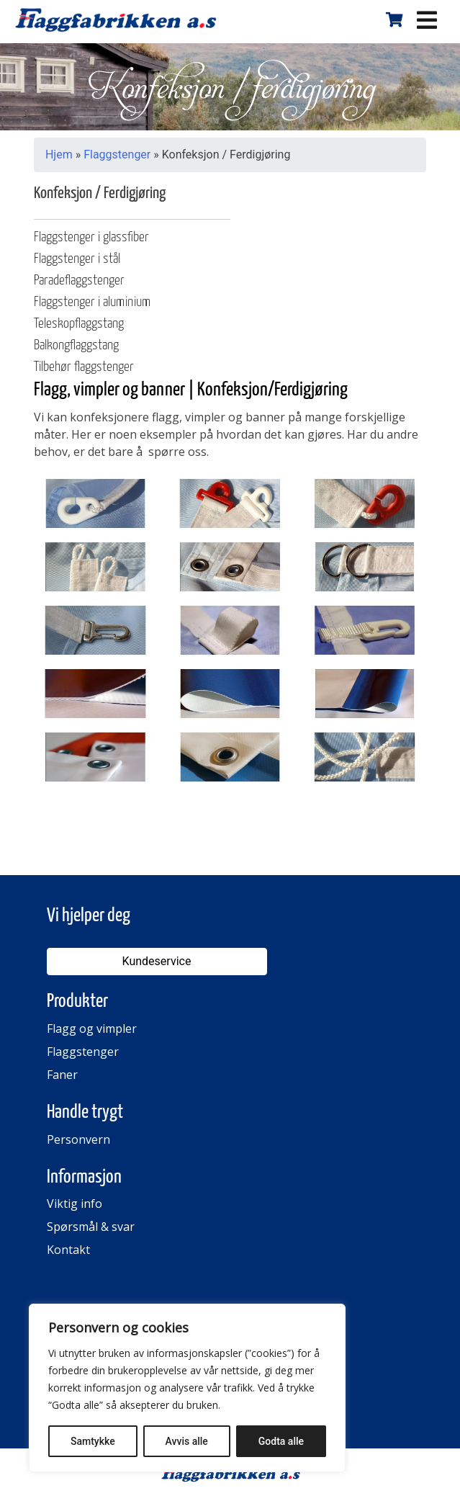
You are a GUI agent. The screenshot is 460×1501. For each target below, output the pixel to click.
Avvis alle (187, 1441)
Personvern (78, 1139)
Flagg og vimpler (92, 1028)
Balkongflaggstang (76, 345)
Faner (62, 1075)
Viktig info (74, 1203)
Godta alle (281, 1441)
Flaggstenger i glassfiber (91, 237)
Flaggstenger (117, 154)
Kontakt (68, 1250)
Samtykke (93, 1441)
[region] (187, 1388)
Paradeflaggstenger (79, 280)
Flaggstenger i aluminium (92, 302)
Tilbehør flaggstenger (84, 367)
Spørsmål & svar (91, 1227)
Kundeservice (156, 961)
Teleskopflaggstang (79, 324)
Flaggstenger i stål (77, 259)
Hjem (59, 154)
